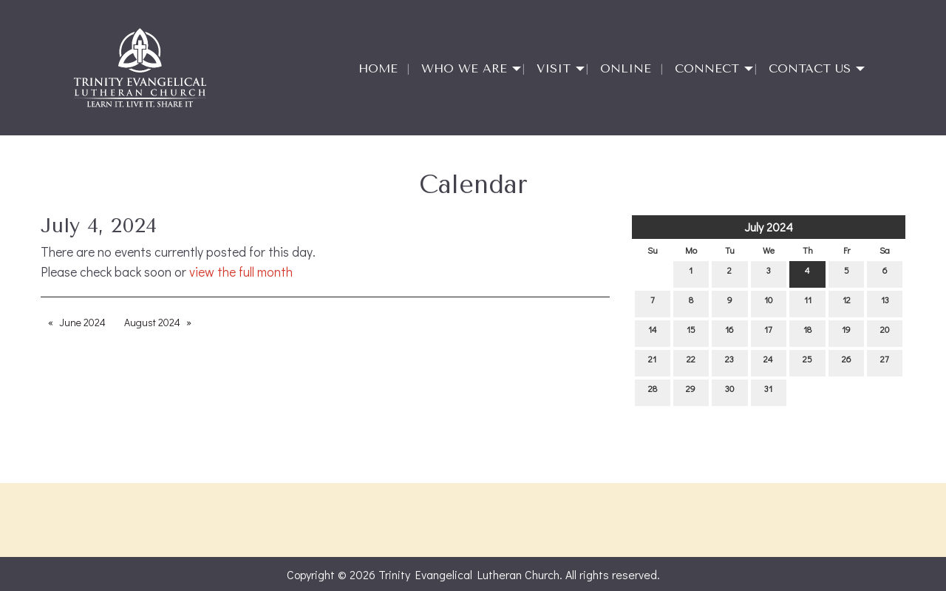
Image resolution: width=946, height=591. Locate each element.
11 (807, 303)
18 (807, 332)
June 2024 (82, 322)
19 (846, 332)
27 (884, 362)
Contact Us (810, 68)
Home (378, 68)
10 (768, 303)
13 (885, 303)
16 (729, 332)
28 (652, 391)
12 (847, 303)
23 (729, 362)
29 (690, 391)
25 (807, 362)
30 (729, 391)
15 (691, 332)
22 (691, 362)
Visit (554, 68)
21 (652, 362)
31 (768, 391)
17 (768, 332)
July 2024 (768, 226)
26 (846, 362)
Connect (707, 68)
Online (625, 68)
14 (652, 332)
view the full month (241, 271)
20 (884, 332)
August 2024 (152, 322)
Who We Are (464, 68)
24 (768, 362)
